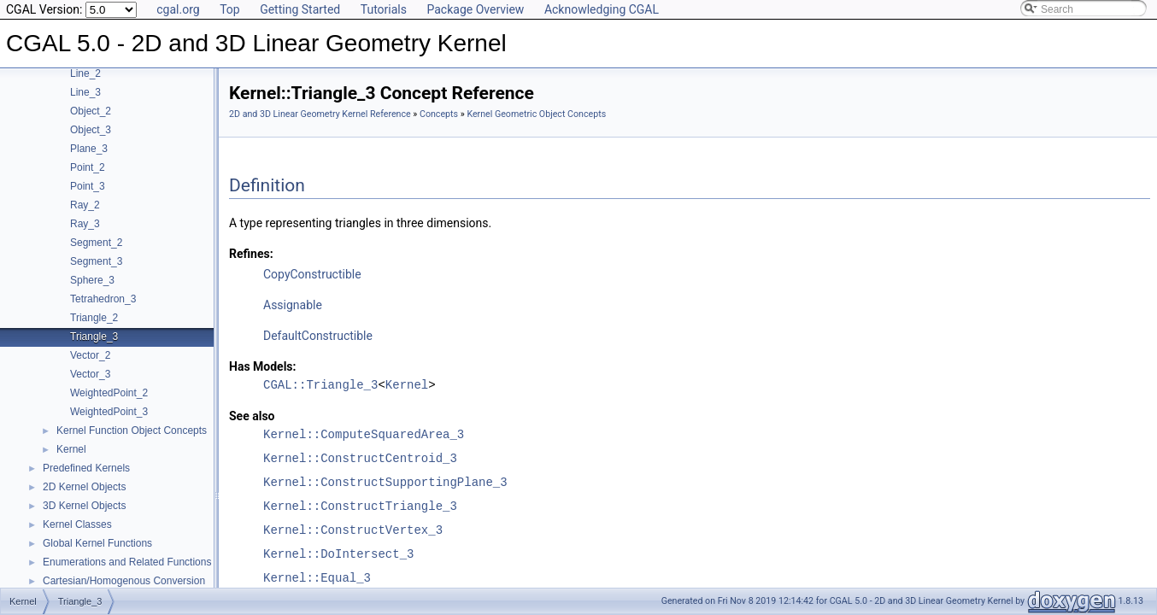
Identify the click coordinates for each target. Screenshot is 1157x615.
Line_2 (85, 73)
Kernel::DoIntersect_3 (338, 554)
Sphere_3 (92, 280)
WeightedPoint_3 (109, 412)
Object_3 (90, 130)
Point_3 (87, 186)
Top (230, 9)
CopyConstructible (312, 274)
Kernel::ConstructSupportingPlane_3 (385, 482)
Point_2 (87, 167)
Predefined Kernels (86, 468)
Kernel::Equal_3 (317, 578)
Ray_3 (85, 224)
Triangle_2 (94, 318)
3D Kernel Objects (84, 506)
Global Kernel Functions (97, 543)
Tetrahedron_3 (103, 299)
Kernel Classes (77, 524)
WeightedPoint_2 (109, 393)
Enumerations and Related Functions (127, 562)
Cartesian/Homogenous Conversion (124, 581)
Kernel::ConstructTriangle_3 (360, 506)
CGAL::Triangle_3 (320, 385)
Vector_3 (90, 374)
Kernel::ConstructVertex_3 (353, 530)
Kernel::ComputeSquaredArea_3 (363, 434)
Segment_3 (96, 261)
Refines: (251, 254)
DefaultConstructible (318, 336)
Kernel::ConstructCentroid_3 (360, 458)
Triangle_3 (94, 337)
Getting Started (300, 9)
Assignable (292, 305)
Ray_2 (85, 205)
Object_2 (90, 111)
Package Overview (475, 9)
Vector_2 (90, 355)
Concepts (439, 114)
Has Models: (263, 366)
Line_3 (85, 92)
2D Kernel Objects (84, 487)
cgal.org (177, 9)
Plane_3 (89, 149)
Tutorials (384, 9)
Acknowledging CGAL (601, 9)
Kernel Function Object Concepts (131, 430)
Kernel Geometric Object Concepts (536, 114)
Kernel (71, 449)
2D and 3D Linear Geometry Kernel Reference (320, 114)
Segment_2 (96, 243)
